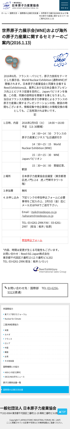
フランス (8, 338)
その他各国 (9, 360)
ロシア (7, 343)
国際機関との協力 (11, 366)
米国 (6, 330)
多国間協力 (8, 308)
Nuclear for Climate (13, 318)
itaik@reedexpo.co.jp (44, 212)
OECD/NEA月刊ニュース (15, 376)
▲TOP (62, 411)
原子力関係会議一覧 (12, 382)
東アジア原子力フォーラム (16, 314)
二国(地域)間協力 (10, 324)
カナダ (7, 334)
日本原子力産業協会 (36, 2)
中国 (6, 347)
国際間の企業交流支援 (13, 389)
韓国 (6, 352)
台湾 (6, 356)
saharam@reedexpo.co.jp (38, 216)
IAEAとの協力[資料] (13, 372)
